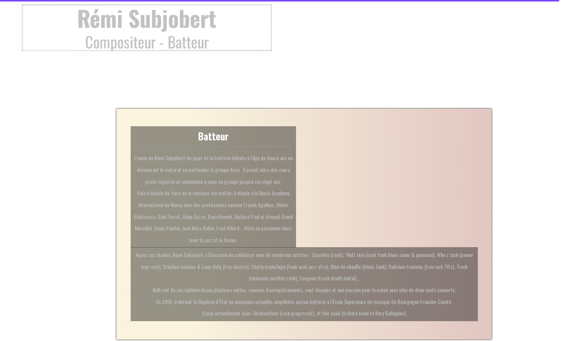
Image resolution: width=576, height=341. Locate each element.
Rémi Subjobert (147, 18)
